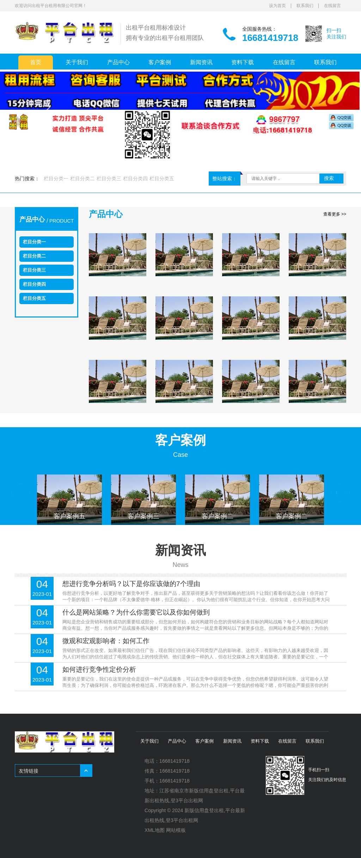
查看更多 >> (334, 214)
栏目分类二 (82, 178)
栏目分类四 (135, 178)
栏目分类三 (109, 178)
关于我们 (77, 62)
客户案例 (159, 62)
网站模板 (176, 830)
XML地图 (155, 830)
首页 (35, 62)
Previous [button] (20, 493)
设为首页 (277, 5)
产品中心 (118, 62)
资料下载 (242, 62)
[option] (69, 499)
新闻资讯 (201, 62)
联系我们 (304, 5)
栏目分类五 (161, 178)
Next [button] (340, 493)
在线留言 (332, 5)
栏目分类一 (56, 178)
